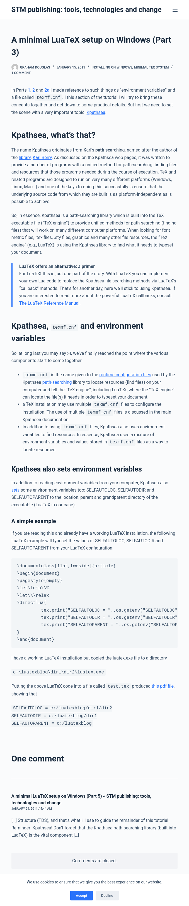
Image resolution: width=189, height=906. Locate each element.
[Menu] (175, 9)
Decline (107, 895)
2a (46, 90)
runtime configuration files (125, 375)
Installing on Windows (111, 67)
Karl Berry (42, 157)
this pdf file (163, 686)
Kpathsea (96, 112)
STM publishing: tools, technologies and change (86, 10)
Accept (81, 895)
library (25, 157)
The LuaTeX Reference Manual (49, 303)
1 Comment (21, 73)
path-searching (57, 382)
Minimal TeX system (151, 67)
